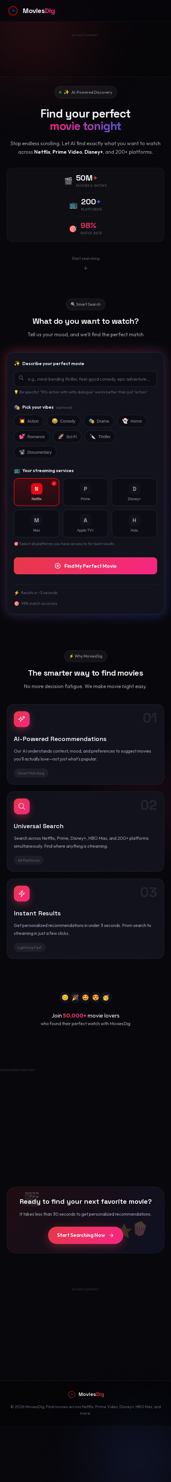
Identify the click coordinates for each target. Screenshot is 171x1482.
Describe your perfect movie (49, 363)
